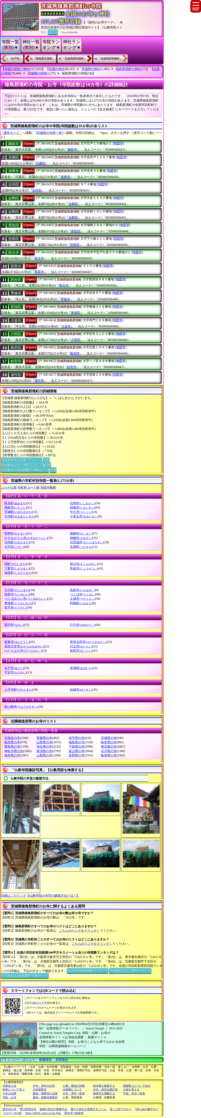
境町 (15, 564)
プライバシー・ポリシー (18, 1059)
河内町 (16, 542)
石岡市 (82, 503)
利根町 (81, 603)
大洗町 (19, 516)
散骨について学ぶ (14, 1089)
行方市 (82, 624)
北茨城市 (86, 542)
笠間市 (15, 533)
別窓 (46, 460)
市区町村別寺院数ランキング (21, 460)
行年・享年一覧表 (74, 1093)
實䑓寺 (16, 266)
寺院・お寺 (9, 1097)
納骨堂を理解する (104, 1093)
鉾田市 (81, 650)
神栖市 (81, 538)
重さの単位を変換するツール (88, 1109)
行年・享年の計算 (44, 1085)
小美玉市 (84, 516)
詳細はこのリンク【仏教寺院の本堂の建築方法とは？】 (40, 895)
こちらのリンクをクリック (78, 930)
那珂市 (14, 624)
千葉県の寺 (76, 746)
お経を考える (131, 1089)
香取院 (13, 225)
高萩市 (82, 590)
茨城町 (18, 512)
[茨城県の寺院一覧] (49, 133)
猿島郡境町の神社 (128, 69)
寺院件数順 (48, 487)
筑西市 (16, 594)
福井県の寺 (12, 755)
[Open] (29, 144)
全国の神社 (57, 69)
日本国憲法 (40, 1089)
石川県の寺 (109, 751)
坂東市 (16, 642)
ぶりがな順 (9, 487)
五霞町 (81, 546)
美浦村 (81, 668)
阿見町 (15, 503)
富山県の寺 (76, 751)
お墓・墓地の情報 (74, 1085)
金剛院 (13, 198)
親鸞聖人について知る (137, 1085)
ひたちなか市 (22, 650)
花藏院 (13, 157)
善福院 (16, 307)
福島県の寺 (76, 742)
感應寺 (13, 171)
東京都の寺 (109, 746)
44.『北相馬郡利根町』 (72, 58)
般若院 (16, 348)
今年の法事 (9, 1093)
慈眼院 (13, 239)
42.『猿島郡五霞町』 (42, 58)
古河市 (14, 546)
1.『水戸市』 (14, 58)
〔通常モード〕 (11, 133)
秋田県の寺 (12, 742)
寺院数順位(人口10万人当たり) (22, 464)
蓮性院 (16, 375)
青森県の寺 (44, 738)
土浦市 (82, 598)
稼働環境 (45, 1059)
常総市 (84, 568)
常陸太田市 (88, 642)
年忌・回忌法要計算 (105, 1089)
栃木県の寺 (109, 742)
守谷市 (15, 672)
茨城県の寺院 (37, 73)
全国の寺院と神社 (16, 69)
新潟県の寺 (44, 751)
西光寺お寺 (9, 1109)
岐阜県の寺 (109, 755)
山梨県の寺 (44, 755)
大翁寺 (16, 320)
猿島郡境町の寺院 (74, 73)
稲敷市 (82, 507)
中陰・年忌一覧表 (134, 1093)
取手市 (15, 607)
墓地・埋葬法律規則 (45, 1097)
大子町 (16, 590)
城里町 (18, 572)
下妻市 (16, 568)
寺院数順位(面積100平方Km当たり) (25, 469)
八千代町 (18, 689)
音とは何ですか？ (121, 1109)
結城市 (81, 689)
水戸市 (14, 668)
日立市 (81, 646)
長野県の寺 (76, 755)
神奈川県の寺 (13, 751)
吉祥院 (13, 185)
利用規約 (62, 1059)
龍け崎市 (21, 706)
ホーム (53, 31)
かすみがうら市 (25, 538)
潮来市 (15, 507)
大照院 (16, 334)
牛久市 (81, 512)
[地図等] (118, 143)
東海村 (18, 603)
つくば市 (82, 594)
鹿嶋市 (81, 533)
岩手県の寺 (76, 738)
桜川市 (84, 564)
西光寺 (15, 280)
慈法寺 (13, 253)
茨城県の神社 (90, 69)
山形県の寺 (44, 742)
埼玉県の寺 (44, 746)
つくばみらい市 (25, 598)
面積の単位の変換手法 (53, 1109)
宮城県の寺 (109, 738)
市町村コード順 (28, 487)
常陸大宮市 (24, 646)
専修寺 (16, 293)
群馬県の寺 (12, 746)
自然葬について (72, 1089)
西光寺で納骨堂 (74, 1113)
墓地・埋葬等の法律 (45, 1093)
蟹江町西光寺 (28, 1109)
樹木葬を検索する (104, 1085)
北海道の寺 (12, 738)
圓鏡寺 (13, 144)
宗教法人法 (9, 1085)
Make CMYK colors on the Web (43, 1113)
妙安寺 (16, 361)
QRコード (38, 1002)
